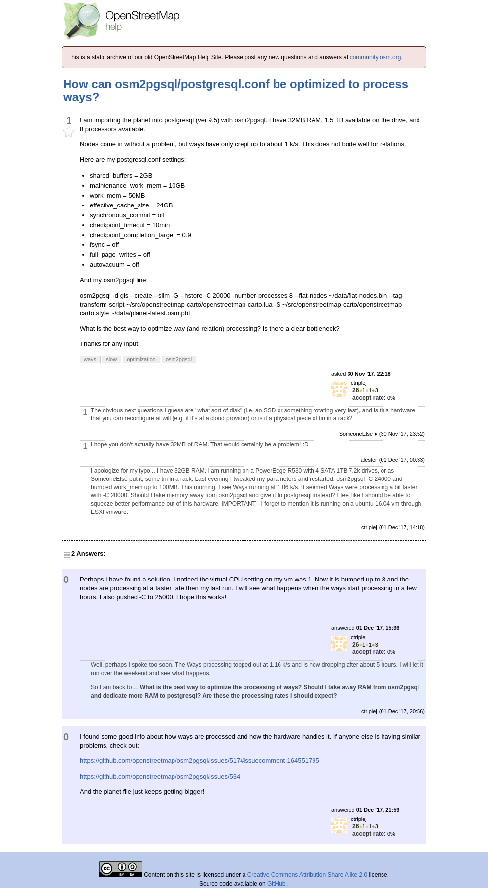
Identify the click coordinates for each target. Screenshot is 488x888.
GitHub (277, 883)
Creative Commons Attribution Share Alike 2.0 (307, 874)
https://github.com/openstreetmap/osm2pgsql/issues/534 (160, 776)
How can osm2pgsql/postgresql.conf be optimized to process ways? (235, 90)
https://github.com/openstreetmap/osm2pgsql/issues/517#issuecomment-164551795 (199, 760)
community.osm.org (375, 57)
